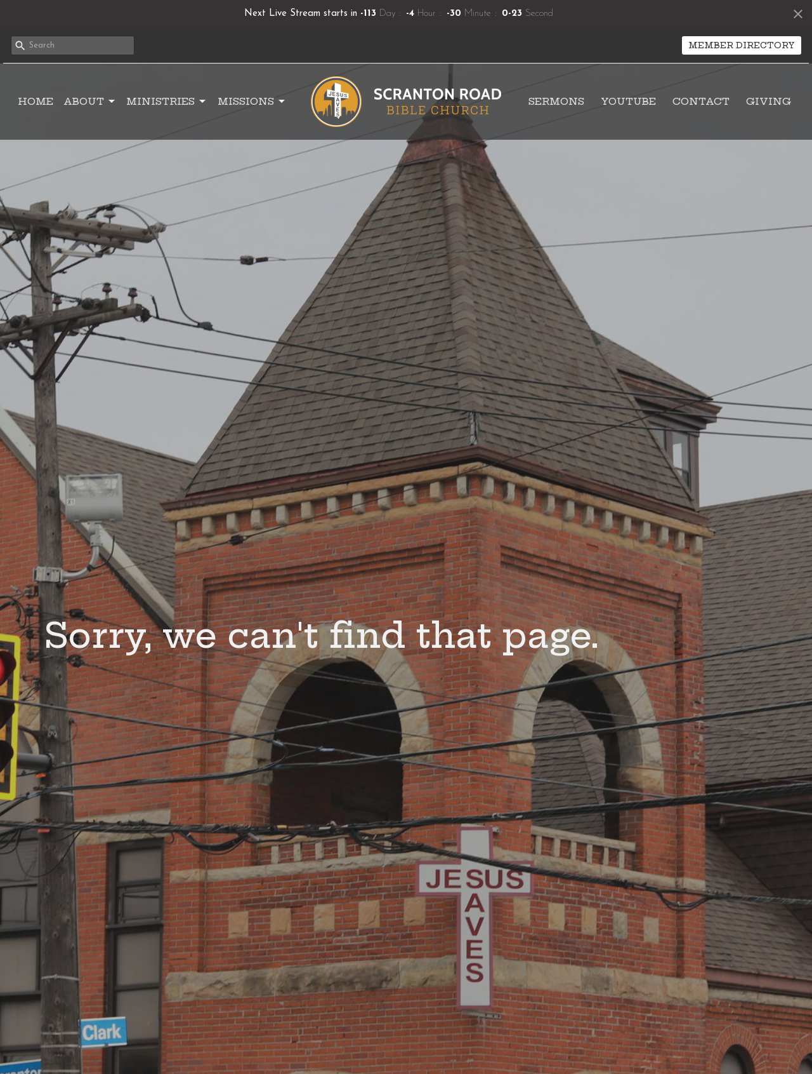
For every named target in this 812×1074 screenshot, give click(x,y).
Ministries (166, 101)
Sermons (556, 101)
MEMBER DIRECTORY (741, 45)
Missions (252, 101)
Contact (701, 101)
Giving (768, 101)
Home (35, 101)
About (90, 101)
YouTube (628, 101)
